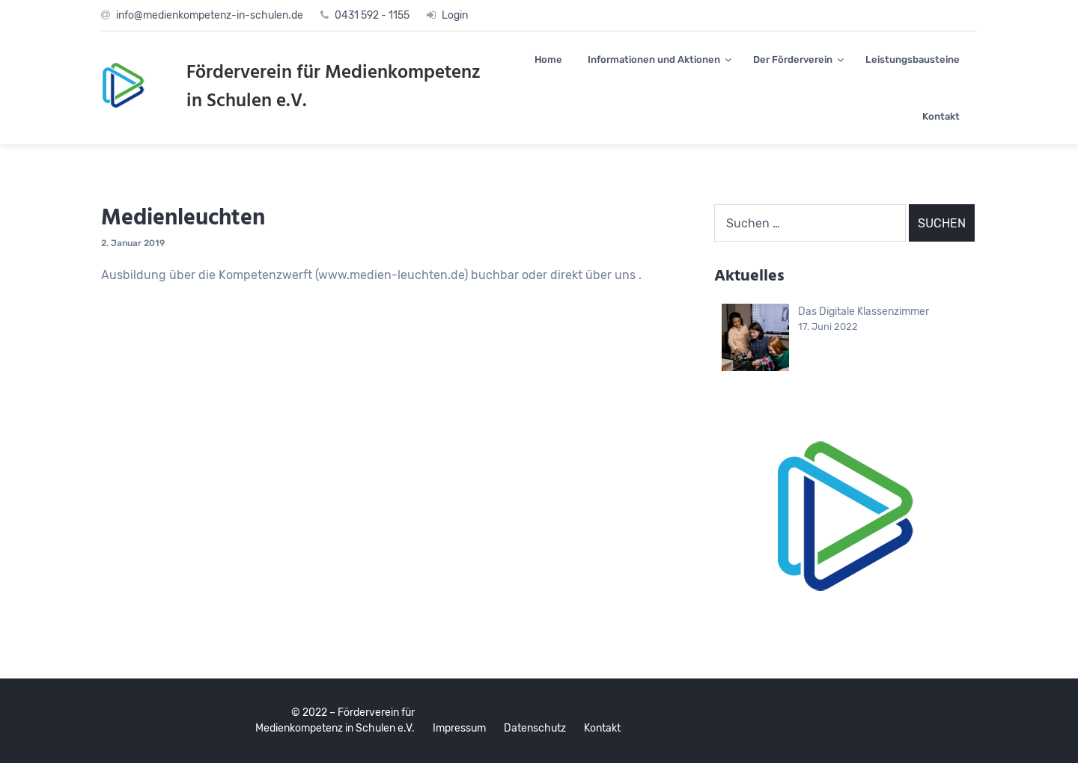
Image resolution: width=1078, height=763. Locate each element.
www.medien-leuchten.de (391, 275)
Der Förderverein (792, 59)
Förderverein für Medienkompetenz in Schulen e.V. (333, 87)
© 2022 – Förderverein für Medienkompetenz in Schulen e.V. (335, 720)
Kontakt (941, 116)
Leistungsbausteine (912, 59)
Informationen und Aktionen (654, 59)
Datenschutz (535, 728)
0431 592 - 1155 (372, 15)
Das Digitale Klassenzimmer (863, 311)
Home (548, 59)
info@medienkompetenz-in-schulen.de (209, 15)
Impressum (459, 728)
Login (455, 15)
